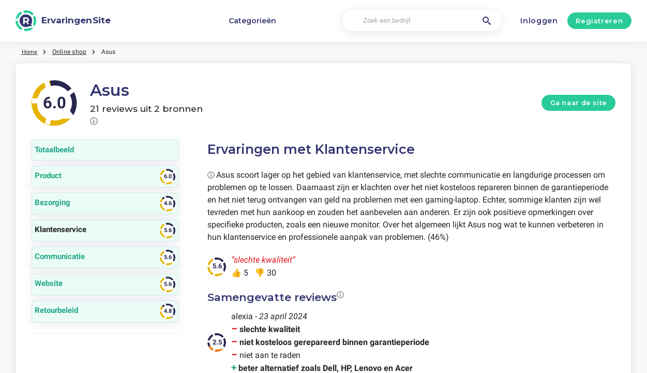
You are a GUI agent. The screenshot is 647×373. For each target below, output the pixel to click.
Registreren (599, 21)
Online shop (71, 51)
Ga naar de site (578, 103)
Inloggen (539, 20)
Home (30, 51)
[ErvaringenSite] (63, 20)
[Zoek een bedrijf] (421, 21)
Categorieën (252, 20)
